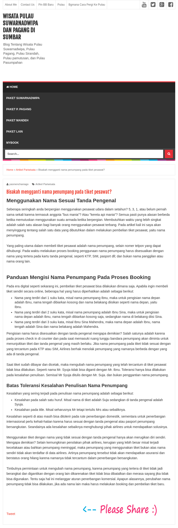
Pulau (61, 4)
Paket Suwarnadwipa (23, 98)
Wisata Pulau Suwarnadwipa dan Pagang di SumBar (20, 27)
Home (12, 87)
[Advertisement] (112, 45)
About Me (11, 4)
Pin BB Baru (46, 4)
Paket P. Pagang (18, 109)
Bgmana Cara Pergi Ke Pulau (87, 4)
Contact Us (27, 4)
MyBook (12, 142)
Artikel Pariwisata (45, 184)
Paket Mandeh (17, 120)
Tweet (10, 514)
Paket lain (14, 131)
